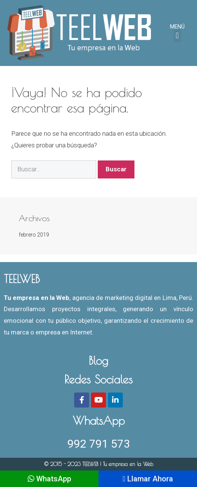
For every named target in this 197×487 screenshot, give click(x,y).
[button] (177, 36)
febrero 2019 (34, 235)
